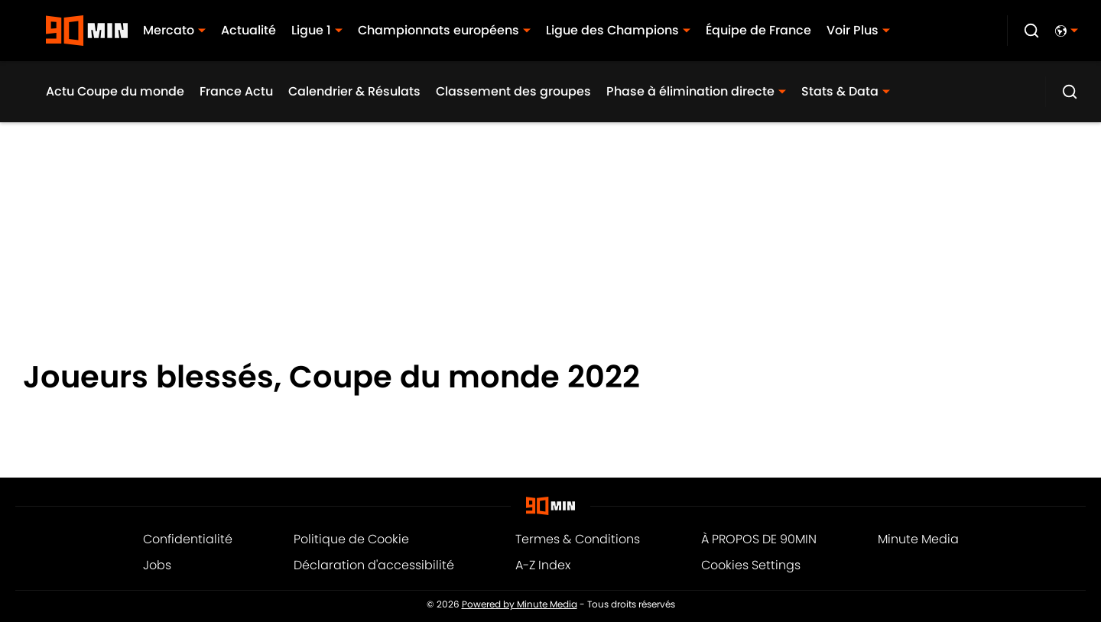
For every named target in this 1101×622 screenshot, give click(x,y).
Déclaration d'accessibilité (374, 565)
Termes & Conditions (577, 539)
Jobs (157, 565)
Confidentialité (187, 539)
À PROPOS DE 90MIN (759, 539)
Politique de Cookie (351, 539)
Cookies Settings (751, 565)
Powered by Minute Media (519, 604)
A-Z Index (542, 565)
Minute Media (918, 539)
